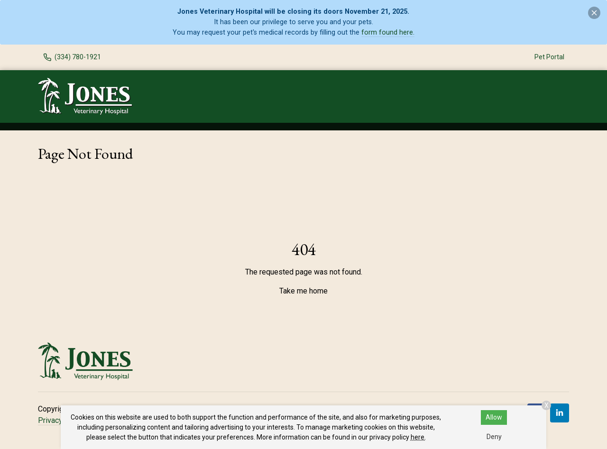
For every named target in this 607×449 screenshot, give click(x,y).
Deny (494, 436)
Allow (494, 417)
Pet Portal (549, 57)
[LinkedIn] (559, 412)
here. (418, 437)
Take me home (303, 290)
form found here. (387, 32)
